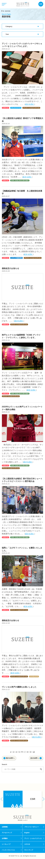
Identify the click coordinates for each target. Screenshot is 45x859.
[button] (2, 799)
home (2, 11)
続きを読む (29, 104)
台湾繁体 (5, 838)
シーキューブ (34, 676)
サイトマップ (28, 850)
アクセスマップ (7, 833)
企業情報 (5, 827)
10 (34, 752)
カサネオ (27, 844)
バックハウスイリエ (8, 850)
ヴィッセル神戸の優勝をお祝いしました (19, 687)
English (27, 833)
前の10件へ (10, 758)
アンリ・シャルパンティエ (31, 107)
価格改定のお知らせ (10, 268)
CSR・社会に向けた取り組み (19, 180)
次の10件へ (34, 758)
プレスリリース (15, 107)
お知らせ (5, 107)
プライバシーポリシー (31, 827)
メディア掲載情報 (16, 258)
